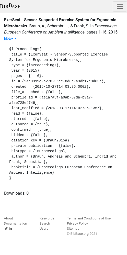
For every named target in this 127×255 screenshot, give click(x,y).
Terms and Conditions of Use (89, 218)
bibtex (10, 38)
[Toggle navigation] (120, 6)
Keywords (47, 218)
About (8, 218)
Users (44, 228)
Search (45, 223)
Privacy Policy (77, 223)
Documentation (15, 223)
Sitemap (73, 228)
